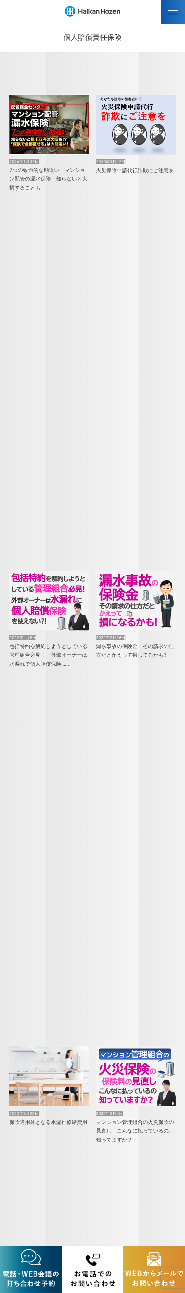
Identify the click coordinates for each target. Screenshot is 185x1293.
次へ (106, 1179)
